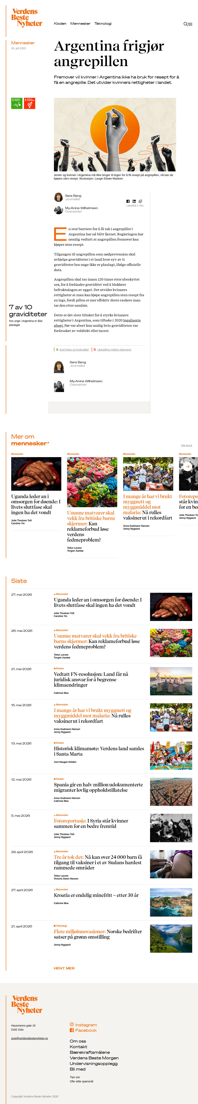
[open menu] (188, 24)
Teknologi (103, 23)
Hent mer (64, 968)
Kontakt (78, 1046)
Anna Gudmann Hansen (136, 526)
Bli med (78, 1069)
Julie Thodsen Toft (21, 520)
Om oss (78, 1041)
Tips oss (75, 1077)
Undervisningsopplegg (94, 1063)
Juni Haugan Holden (65, 762)
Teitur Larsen (74, 548)
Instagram (83, 1024)
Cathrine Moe (61, 693)
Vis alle (186, 445)
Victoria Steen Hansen (66, 878)
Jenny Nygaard (131, 528)
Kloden (60, 23)
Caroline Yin (18, 523)
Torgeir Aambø (75, 550)
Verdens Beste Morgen (94, 1057)
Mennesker (80, 23)
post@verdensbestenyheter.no (29, 1038)
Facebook (83, 1030)
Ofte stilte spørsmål (81, 1081)
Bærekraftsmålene (90, 1052)
